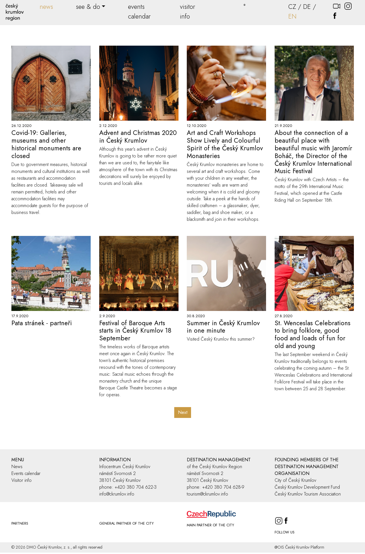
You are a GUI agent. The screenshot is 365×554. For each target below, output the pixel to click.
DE (307, 6)
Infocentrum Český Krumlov (124, 466)
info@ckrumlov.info (116, 494)
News (17, 466)
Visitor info (21, 480)
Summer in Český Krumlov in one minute (223, 326)
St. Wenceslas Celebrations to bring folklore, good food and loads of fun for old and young (312, 334)
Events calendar (25, 473)
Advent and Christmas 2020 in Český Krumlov (138, 136)
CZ (292, 6)
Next (182, 412)
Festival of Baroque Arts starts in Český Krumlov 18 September (135, 330)
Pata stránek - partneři (41, 322)
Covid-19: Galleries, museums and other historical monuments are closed (46, 144)
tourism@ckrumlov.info (207, 494)
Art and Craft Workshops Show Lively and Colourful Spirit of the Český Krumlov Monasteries (225, 144)
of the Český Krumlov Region (214, 466)
